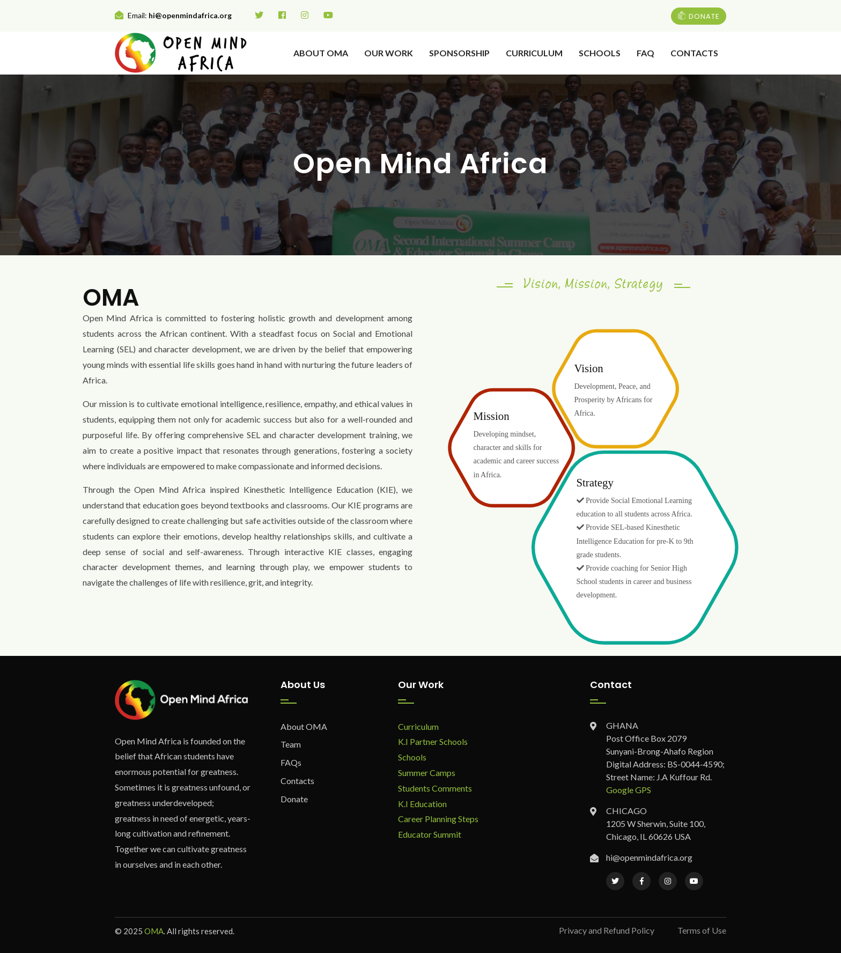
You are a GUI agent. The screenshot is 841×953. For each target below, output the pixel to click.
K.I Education (422, 804)
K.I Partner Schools (433, 741)
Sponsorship (459, 53)
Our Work (388, 53)
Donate (294, 799)
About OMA (320, 53)
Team (291, 744)
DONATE (698, 16)
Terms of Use (701, 930)
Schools (600, 53)
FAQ (645, 53)
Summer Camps (426, 772)
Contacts (694, 53)
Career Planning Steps (438, 819)
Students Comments (435, 788)
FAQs (291, 762)
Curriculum (534, 53)
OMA (154, 931)
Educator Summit (429, 834)
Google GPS (628, 790)
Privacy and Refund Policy (606, 930)
